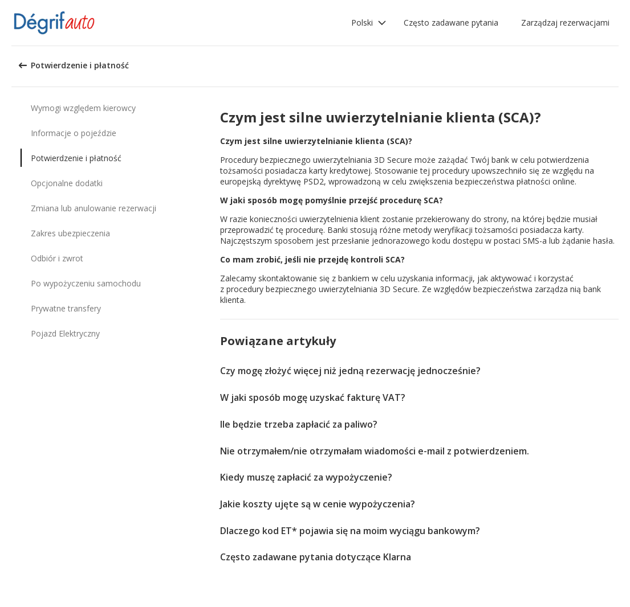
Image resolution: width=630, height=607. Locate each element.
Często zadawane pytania (451, 22)
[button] (369, 22)
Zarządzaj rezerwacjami (565, 22)
